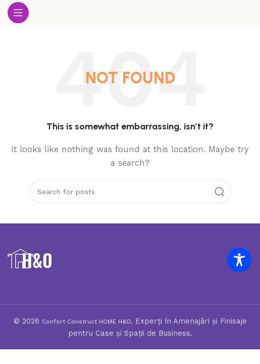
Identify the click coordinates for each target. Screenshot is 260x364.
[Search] (130, 191)
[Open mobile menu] (18, 13)
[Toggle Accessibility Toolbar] (239, 260)
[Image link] (29, 258)
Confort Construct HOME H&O (86, 321)
